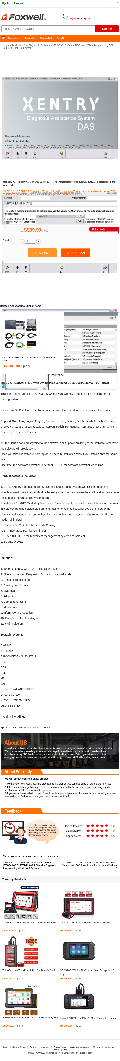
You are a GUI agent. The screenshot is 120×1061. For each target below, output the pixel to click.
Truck (39, 568)
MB (3, 382)
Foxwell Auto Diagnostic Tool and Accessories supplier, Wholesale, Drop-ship (31, 17)
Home (5, 38)
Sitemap (55, 1049)
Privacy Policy (60, 1047)
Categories (13, 38)
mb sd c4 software (49, 856)
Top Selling (30, 38)
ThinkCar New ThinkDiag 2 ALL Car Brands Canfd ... (30, 970)
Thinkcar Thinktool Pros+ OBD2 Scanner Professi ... (30, 922)
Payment (33, 1047)
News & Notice (19, 1047)
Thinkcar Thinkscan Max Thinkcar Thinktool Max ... (87, 922)
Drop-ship (45, 1047)
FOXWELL (40, 1053)
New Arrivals (46, 38)
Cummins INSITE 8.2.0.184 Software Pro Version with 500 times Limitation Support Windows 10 (89, 865)
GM (3, 683)
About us (97, 1047)
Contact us (109, 1047)
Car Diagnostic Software (37, 45)
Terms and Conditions (79, 1047)
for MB (60, 38)
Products (16, 45)
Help (65, 1049)
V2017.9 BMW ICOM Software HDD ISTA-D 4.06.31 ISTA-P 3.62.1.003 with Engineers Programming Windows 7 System (29, 865)
